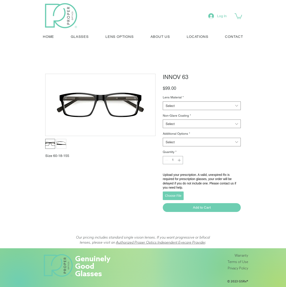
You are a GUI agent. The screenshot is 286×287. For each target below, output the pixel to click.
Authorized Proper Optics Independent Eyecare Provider (160, 243)
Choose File (173, 195)
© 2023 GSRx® (237, 281)
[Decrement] (166, 160)
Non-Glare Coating (177, 115)
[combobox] (202, 105)
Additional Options (176, 133)
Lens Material (173, 97)
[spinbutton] (173, 160)
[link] (238, 16)
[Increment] (179, 160)
